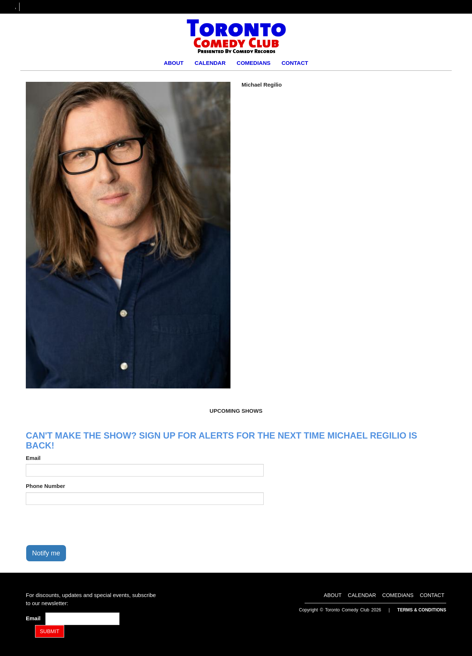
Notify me (46, 553)
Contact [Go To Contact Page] (294, 63)
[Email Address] (82, 619)
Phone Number (45, 486)
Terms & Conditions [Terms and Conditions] (421, 610)
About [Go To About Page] (173, 63)
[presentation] (82, 524)
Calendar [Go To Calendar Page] (210, 63)
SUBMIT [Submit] (49, 631)
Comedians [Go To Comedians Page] (254, 63)
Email (33, 458)
